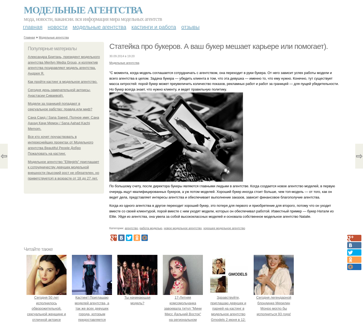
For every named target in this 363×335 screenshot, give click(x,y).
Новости (57, 27)
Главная (33, 27)
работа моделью (151, 228)
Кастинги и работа (154, 27)
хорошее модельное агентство (224, 228)
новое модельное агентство (183, 228)
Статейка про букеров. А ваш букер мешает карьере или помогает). (218, 46)
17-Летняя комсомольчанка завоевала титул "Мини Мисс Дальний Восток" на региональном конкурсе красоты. (183, 308)
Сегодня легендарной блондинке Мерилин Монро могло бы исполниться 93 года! (274, 303)
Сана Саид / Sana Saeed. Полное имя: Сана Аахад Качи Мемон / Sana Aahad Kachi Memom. (63, 123)
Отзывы (190, 27)
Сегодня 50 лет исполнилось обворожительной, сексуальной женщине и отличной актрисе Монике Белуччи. (46, 308)
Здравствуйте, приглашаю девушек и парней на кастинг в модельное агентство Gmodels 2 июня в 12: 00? (228, 308)
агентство (131, 228)
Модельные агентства (83, 10)
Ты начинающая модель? (137, 297)
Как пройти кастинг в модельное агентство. (63, 82)
